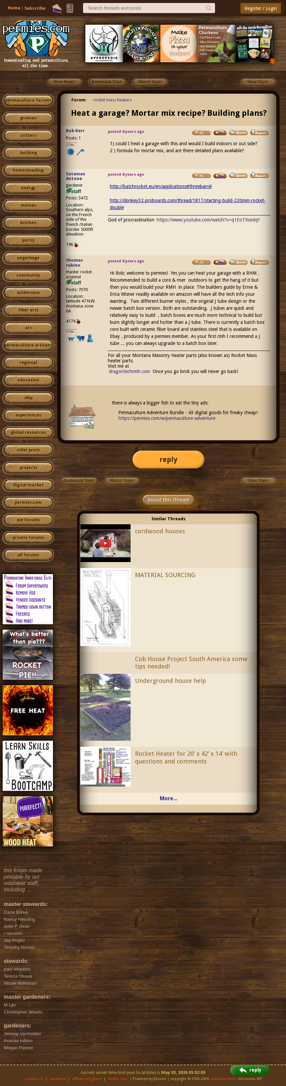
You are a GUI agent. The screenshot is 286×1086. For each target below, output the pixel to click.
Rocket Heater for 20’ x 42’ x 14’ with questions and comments (186, 757)
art (28, 328)
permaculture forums (28, 100)
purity (28, 240)
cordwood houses (160, 531)
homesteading (28, 170)
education (28, 380)
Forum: (79, 99)
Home (14, 7)
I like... (72, 145)
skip (28, 397)
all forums (28, 555)
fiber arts (28, 310)
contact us (34, 1079)
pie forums (28, 520)
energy (28, 188)
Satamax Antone (75, 176)
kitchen (28, 222)
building (28, 153)
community (28, 275)
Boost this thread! (168, 500)
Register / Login (260, 8)
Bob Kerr (75, 130)
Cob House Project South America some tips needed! (191, 662)
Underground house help (170, 680)
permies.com (28, 502)
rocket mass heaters (112, 99)
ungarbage (28, 258)
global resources (28, 432)
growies (28, 118)
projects (28, 467)
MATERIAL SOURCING (165, 574)
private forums (28, 537)
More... (168, 798)
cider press (28, 450)
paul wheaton (223, 1079)
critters (28, 135)
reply (168, 459)
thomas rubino (74, 263)
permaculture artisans (28, 345)
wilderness (28, 292)
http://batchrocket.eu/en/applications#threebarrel (161, 186)
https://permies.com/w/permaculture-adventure (167, 418)
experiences (28, 415)
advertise (58, 1079)
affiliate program (86, 1079)
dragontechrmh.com (129, 371)
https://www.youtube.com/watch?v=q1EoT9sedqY (208, 219)
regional (28, 362)
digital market (28, 485)
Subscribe (35, 8)
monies (28, 205)
